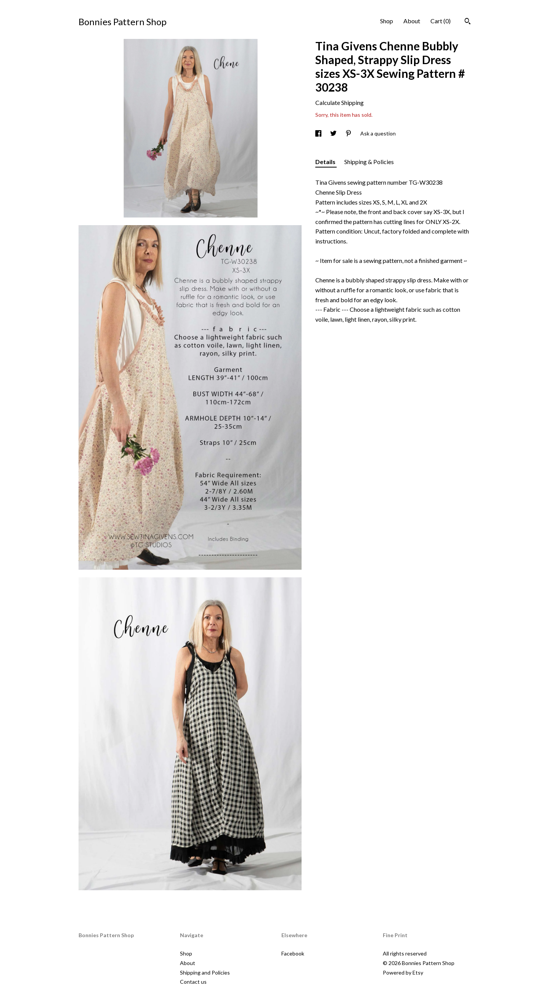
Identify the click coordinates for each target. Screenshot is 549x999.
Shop (386, 20)
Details (326, 161)
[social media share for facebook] (319, 133)
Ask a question (378, 133)
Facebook (292, 953)
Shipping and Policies (205, 972)
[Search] (467, 22)
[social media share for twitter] (334, 133)
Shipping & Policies (369, 161)
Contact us (193, 981)
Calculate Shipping (339, 102)
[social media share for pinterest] (349, 133)
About (411, 20)
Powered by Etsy (403, 972)
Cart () (440, 20)
